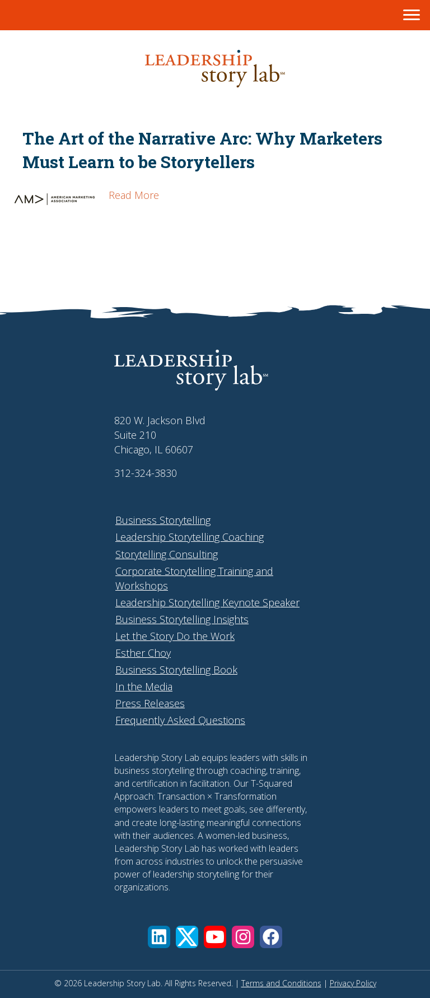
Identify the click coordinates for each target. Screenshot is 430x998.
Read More (134, 195)
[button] (159, 937)
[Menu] (411, 15)
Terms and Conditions (281, 983)
